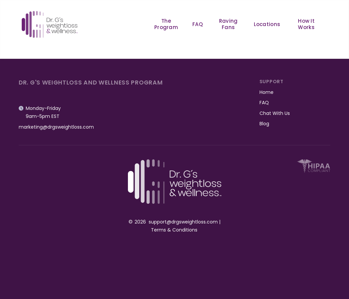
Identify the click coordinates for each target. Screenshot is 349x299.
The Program (166, 24)
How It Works (306, 24)
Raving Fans (228, 24)
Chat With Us (274, 113)
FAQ (197, 24)
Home (266, 92)
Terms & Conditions (174, 230)
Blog (264, 123)
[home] (49, 24)
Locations (267, 24)
